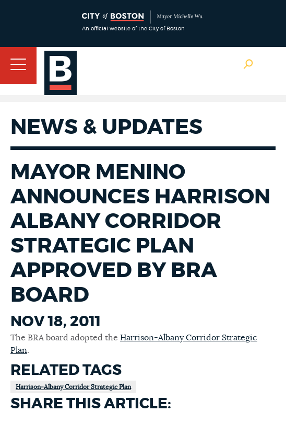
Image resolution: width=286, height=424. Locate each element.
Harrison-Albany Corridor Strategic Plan (73, 387)
